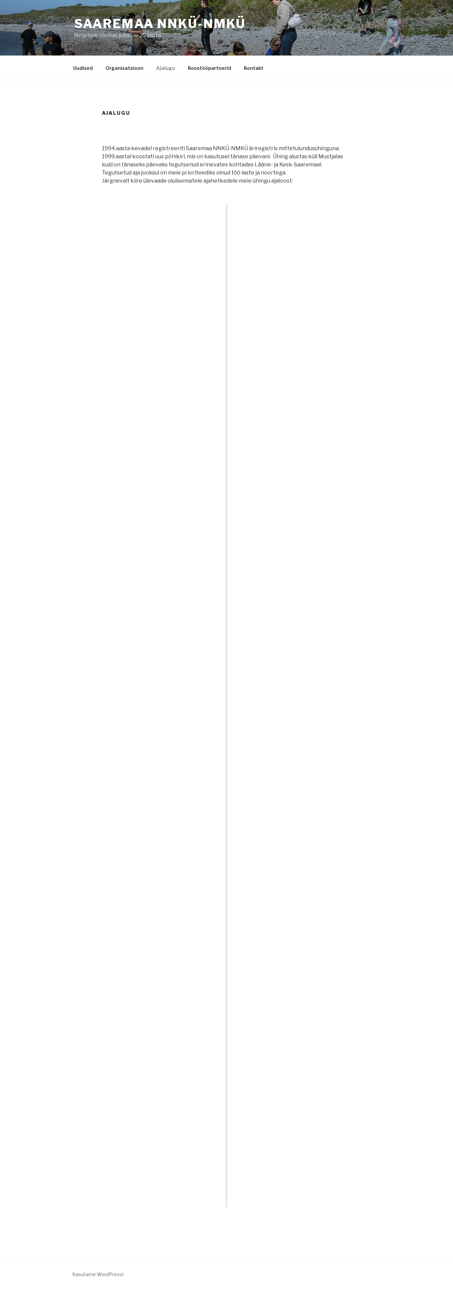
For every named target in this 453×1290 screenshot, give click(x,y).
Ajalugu (165, 68)
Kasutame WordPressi (97, 1274)
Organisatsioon (124, 68)
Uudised (83, 68)
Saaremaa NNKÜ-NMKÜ (160, 23)
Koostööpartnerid (209, 68)
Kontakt (253, 68)
